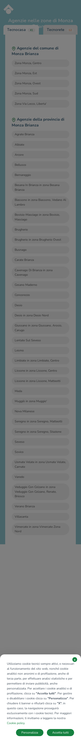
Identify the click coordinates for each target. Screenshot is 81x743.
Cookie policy (15, 723)
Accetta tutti (60, 733)
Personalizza (29, 733)
